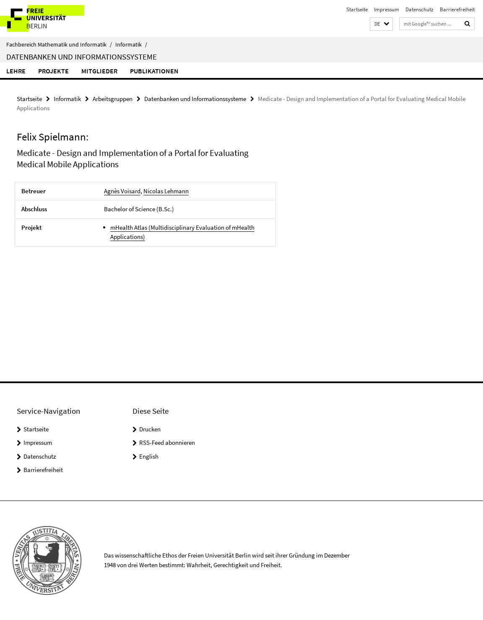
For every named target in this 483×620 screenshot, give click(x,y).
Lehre (16, 71)
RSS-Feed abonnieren (167, 442)
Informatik (131, 44)
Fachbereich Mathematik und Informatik (59, 44)
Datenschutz (419, 9)
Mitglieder (99, 71)
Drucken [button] (150, 429)
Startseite (357, 9)
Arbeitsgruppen (112, 99)
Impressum (386, 9)
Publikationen (154, 71)
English (148, 456)
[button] (381, 24)
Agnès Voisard (122, 191)
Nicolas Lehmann (166, 191)
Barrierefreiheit (457, 9)
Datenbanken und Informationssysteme (81, 57)
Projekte (53, 71)
